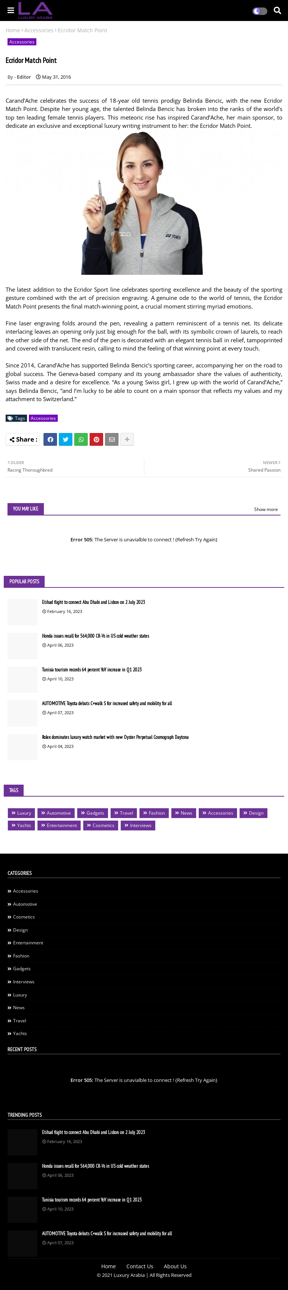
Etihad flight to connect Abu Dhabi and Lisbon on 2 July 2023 (93, 602)
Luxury (24, 813)
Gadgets (95, 813)
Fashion (157, 813)
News (186, 813)
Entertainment (62, 825)
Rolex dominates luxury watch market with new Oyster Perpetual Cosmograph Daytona (115, 737)
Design (256, 813)
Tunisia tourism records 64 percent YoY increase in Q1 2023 (92, 670)
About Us (175, 1266)
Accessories (39, 30)
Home (13, 30)
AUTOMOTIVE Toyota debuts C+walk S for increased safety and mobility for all (107, 703)
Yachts (24, 825)
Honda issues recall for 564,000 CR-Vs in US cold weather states (95, 636)
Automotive (59, 813)
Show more (266, 509)
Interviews (141, 825)
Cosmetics (103, 825)
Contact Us (139, 1266)
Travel (126, 813)
